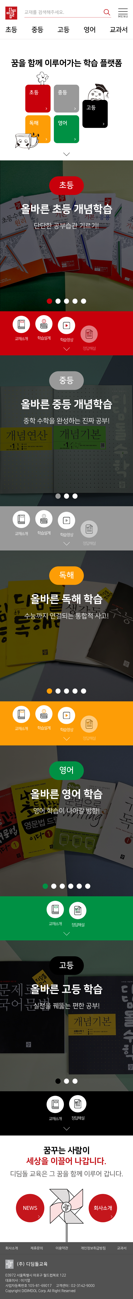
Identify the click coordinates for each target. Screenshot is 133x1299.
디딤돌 (11, 13)
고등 (63, 30)
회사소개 (103, 1208)
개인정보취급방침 (93, 1248)
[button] (49, 301)
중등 (37, 30)
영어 (90, 30)
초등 (11, 30)
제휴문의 (36, 1248)
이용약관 (62, 1248)
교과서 (119, 30)
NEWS (30, 1208)
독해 (33, 123)
